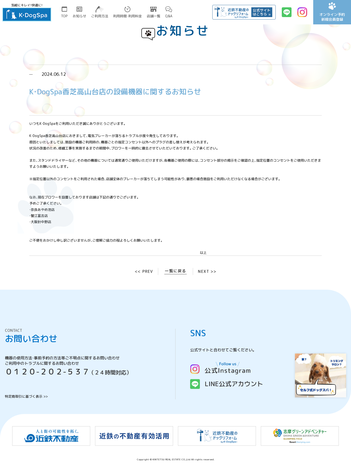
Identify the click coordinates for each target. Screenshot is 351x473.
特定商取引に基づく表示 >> (26, 396)
